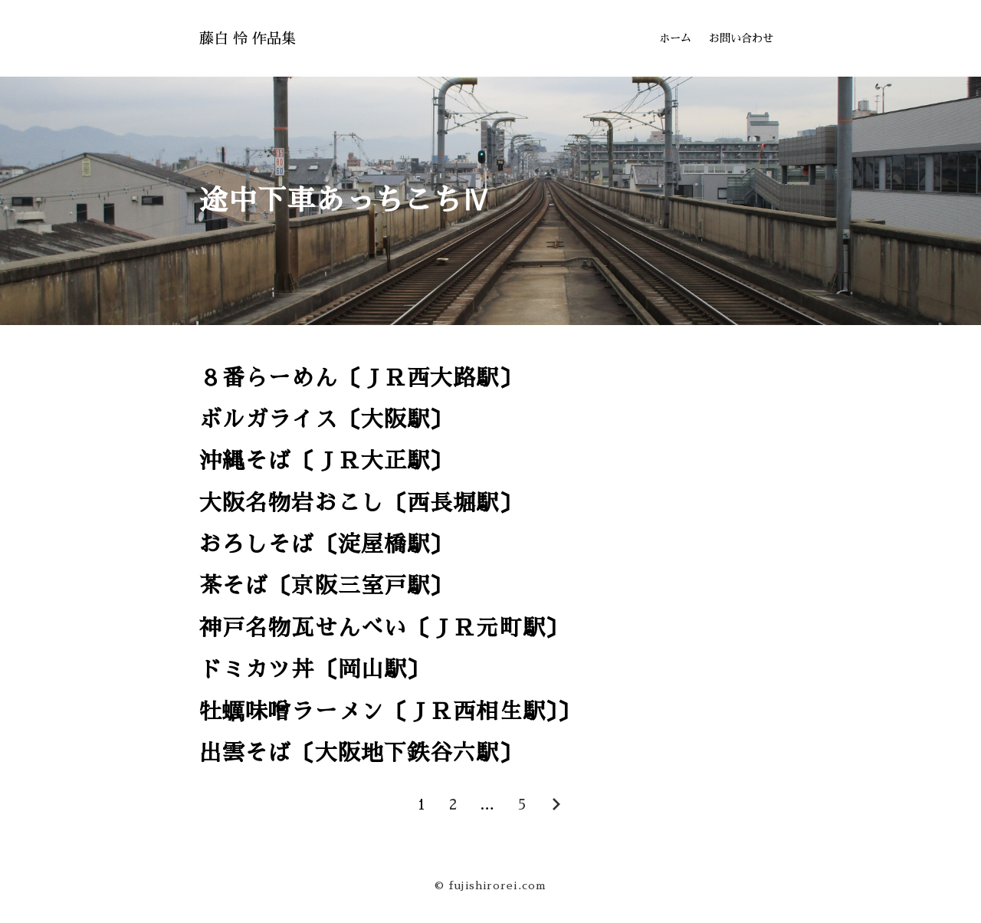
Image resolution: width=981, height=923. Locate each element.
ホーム (675, 38)
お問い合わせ (741, 38)
